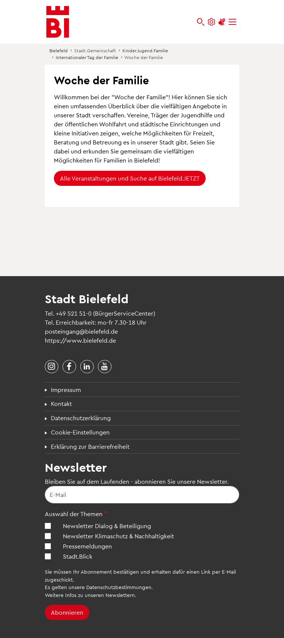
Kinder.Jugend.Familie (145, 50)
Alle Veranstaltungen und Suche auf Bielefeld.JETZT (130, 178)
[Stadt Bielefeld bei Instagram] (51, 367)
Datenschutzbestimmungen (118, 587)
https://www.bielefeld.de (80, 340)
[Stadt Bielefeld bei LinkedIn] (87, 367)
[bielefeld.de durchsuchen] (200, 22)
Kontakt (61, 403)
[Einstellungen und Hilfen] (211, 22)
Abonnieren (67, 612)
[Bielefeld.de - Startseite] (57, 22)
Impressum (66, 389)
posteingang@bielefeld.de (81, 331)
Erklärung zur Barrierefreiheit (90, 446)
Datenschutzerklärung (81, 417)
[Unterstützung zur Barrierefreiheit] (222, 22)
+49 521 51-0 (74, 313)
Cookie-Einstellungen (80, 432)
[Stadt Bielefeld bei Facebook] (69, 367)
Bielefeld (58, 50)
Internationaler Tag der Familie (87, 57)
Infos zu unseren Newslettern (100, 595)
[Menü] (232, 22)
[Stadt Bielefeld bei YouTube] (104, 367)
